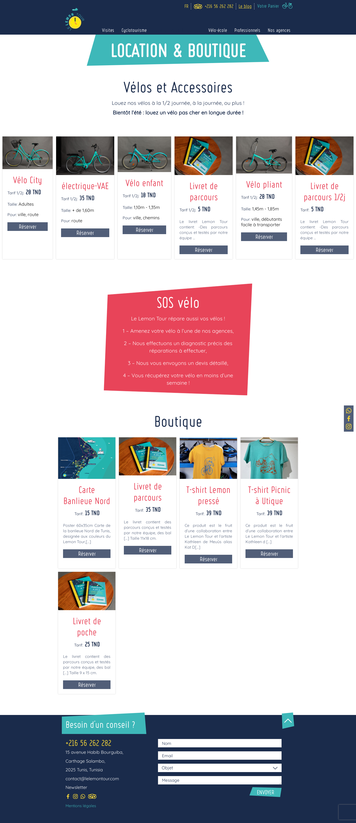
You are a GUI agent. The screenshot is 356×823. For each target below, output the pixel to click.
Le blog (245, 6)
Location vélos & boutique (177, 30)
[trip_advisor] (198, 6)
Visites (108, 30)
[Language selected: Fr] (185, 6)
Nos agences (279, 30)
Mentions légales (81, 805)
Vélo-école (217, 30)
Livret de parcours (148, 491)
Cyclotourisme (134, 30)
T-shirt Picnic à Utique (269, 495)
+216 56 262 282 (88, 743)
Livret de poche (87, 626)
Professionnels (247, 30)
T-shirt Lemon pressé (208, 495)
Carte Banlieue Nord (86, 495)
